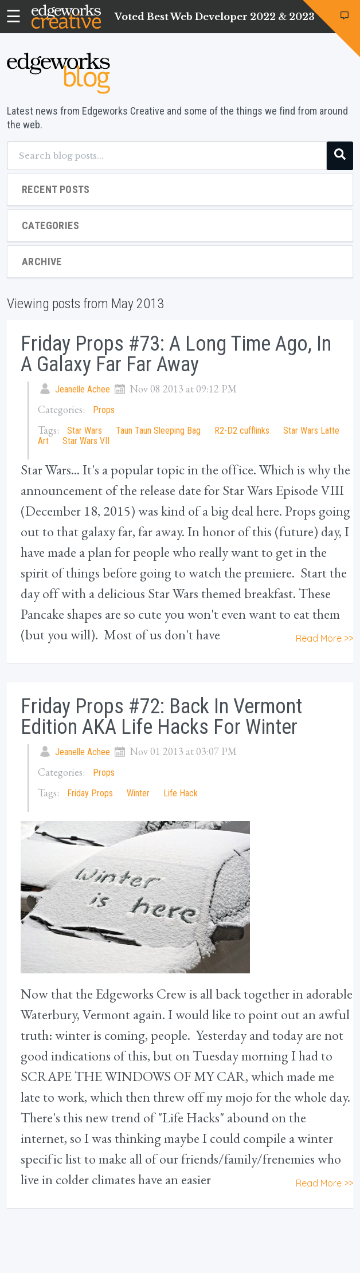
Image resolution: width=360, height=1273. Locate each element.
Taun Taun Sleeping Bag (158, 430)
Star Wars (84, 430)
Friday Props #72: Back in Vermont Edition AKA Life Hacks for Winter (161, 716)
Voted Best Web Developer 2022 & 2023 (215, 16)
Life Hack (180, 793)
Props (104, 409)
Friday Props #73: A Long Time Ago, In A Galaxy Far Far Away (176, 354)
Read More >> (324, 638)
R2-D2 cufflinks (241, 430)
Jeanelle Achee (82, 389)
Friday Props (90, 793)
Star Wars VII (85, 440)
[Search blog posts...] (167, 156)
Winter (138, 793)
